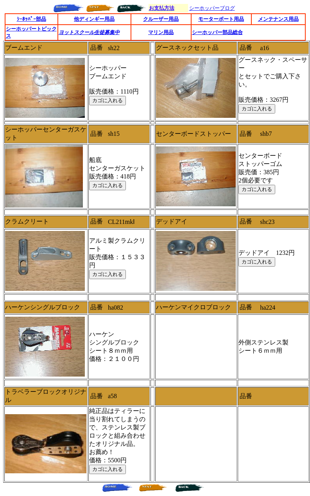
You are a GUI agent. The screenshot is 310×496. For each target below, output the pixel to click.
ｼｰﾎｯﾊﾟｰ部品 (31, 19)
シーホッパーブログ (212, 8)
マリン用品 (161, 32)
